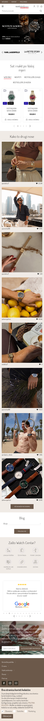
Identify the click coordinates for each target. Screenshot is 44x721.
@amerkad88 (6, 229)
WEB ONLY (7, 77)
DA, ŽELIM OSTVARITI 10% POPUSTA (30, 648)
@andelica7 (5, 183)
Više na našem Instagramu (22, 506)
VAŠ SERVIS (5, 2)
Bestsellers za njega (22, 82)
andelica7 (5, 364)
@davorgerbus (6, 319)
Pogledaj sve (22, 531)
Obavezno (8, 711)
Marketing (31, 711)
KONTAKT (14, 2)
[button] (19, 41)
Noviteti (18, 77)
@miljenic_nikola (7, 455)
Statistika (20, 711)
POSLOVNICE (23, 2)
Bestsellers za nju (32, 77)
